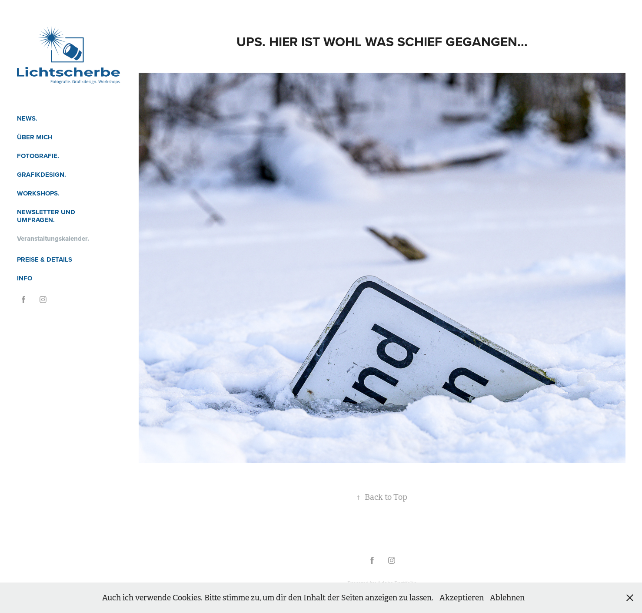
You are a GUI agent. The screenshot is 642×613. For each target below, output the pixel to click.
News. (27, 118)
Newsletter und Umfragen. (46, 216)
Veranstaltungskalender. (53, 238)
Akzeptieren (461, 598)
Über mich (35, 137)
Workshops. (38, 193)
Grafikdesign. (41, 174)
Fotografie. (38, 156)
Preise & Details (44, 259)
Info (24, 278)
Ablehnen (507, 598)
